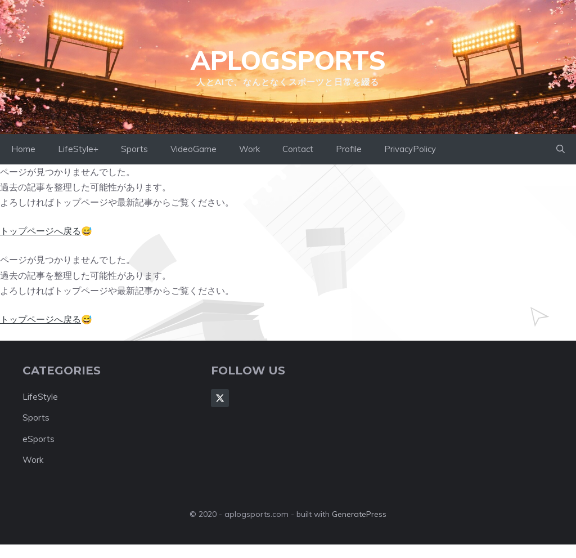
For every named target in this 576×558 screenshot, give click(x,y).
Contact (297, 149)
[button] (560, 149)
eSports (38, 439)
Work (249, 149)
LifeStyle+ (78, 149)
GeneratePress (359, 514)
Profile (349, 149)
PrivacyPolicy (410, 149)
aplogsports (288, 60)
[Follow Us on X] (220, 398)
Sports (134, 149)
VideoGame (193, 149)
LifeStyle (40, 396)
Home (23, 149)
